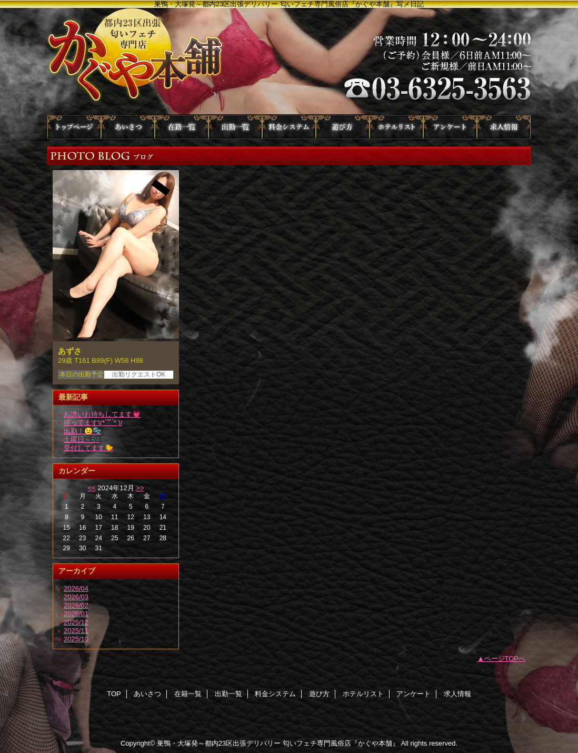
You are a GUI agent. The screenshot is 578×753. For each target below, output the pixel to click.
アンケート (450, 127)
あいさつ (128, 127)
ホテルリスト (396, 127)
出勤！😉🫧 (82, 431)
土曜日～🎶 (81, 439)
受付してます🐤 (88, 448)
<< (91, 488)
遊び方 (343, 127)
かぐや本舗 (289, 61)
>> (140, 488)
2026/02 (76, 605)
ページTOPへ (505, 658)
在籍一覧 (181, 127)
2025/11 (76, 631)
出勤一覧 (235, 127)
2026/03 (76, 597)
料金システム (289, 127)
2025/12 (76, 622)
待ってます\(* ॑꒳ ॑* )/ (93, 423)
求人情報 (504, 127)
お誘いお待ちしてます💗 (102, 414)
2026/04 (76, 588)
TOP (74, 127)
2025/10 (76, 639)
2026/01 (76, 614)
